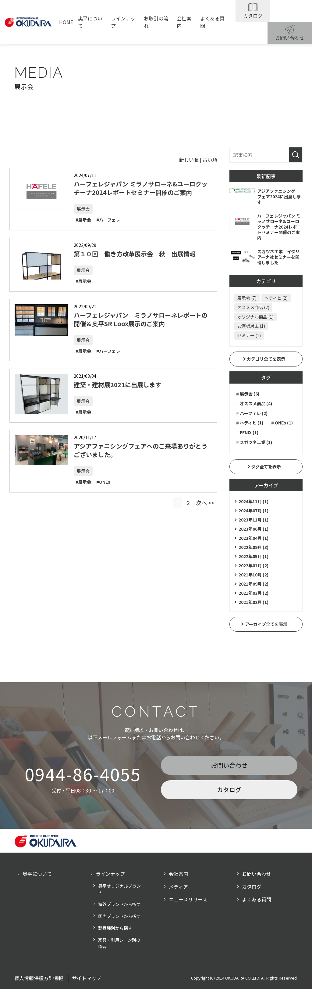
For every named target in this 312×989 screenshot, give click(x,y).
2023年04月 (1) (253, 538)
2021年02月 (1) (253, 602)
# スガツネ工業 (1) (254, 442)
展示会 (83, 209)
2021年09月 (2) (253, 584)
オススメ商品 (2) (253, 307)
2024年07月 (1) (253, 510)
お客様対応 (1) (251, 326)
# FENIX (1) (247, 432)
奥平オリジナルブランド (119, 889)
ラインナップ (123, 22)
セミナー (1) (249, 335)
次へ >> (205, 503)
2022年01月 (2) (253, 565)
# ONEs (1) (282, 423)
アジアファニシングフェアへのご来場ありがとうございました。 (140, 450)
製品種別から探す (115, 928)
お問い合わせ (289, 37)
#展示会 (83, 220)
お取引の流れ (156, 22)
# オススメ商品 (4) (254, 403)
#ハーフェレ (108, 220)
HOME (66, 22)
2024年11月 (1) (253, 501)
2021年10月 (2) (253, 575)
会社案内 (184, 22)
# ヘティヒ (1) (249, 423)
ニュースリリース (188, 899)
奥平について (90, 22)
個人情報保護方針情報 (38, 978)
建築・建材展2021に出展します (117, 384)
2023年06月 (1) (253, 529)
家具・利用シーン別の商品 (119, 943)
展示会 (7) (247, 298)
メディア (178, 886)
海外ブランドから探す (119, 904)
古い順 (210, 159)
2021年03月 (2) (253, 593)
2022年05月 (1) (253, 556)
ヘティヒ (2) (276, 298)
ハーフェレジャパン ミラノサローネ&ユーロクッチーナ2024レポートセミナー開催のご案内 (140, 188)
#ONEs (103, 482)
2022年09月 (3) (253, 547)
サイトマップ (86, 978)
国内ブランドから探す (119, 916)
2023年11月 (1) (253, 520)
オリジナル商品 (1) (255, 317)
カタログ (253, 15)
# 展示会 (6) (247, 394)
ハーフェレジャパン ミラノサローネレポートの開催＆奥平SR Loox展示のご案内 (140, 319)
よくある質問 (212, 22)
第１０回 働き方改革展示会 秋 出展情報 (135, 253)
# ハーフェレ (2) (252, 413)
